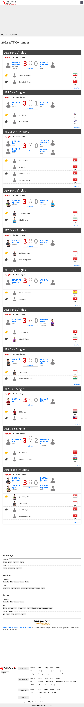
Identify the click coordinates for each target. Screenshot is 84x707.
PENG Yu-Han (44, 103)
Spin (12, 614)
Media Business (35, 701)
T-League (40, 697)
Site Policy (28, 701)
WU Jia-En (16, 103)
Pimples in (6, 588)
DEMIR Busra (16, 149)
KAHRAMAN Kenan (44, 64)
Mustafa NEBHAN (44, 150)
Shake (5, 568)
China (5, 562)
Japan (10, 562)
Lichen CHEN (44, 400)
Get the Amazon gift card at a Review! (17, 627)
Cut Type (19, 568)
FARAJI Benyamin (16, 63)
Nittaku (16, 582)
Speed (8, 614)
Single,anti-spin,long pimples (30, 588)
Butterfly (6, 582)
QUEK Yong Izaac (16, 201)
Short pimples (15, 588)
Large (43, 588)
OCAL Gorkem (16, 142)
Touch (23, 614)
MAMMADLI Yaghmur (44, 441)
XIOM (26, 582)
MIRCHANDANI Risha (44, 361)
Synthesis (40, 684)
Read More (30, 68)
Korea (22, 562)
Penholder (11, 568)
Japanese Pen (12, 608)
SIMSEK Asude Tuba (44, 142)
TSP (11, 582)
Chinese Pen (22, 608)
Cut (28, 608)
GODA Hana (16, 400)
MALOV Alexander (16, 281)
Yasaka (22, 582)
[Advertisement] (42, 20)
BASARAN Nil (16, 440)
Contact (42, 701)
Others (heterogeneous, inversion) (41, 608)
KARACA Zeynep (44, 479)
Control (17, 614)
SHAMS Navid (44, 201)
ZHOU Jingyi (16, 360)
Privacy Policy (21, 701)
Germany (16, 562)
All (4, 614)
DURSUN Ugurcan (44, 241)
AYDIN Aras (44, 281)
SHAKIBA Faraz (44, 320)
